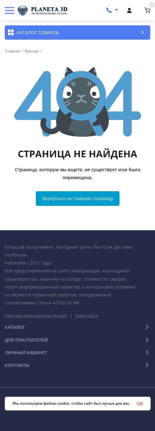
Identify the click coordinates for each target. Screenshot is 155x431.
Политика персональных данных (36, 315)
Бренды (32, 51)
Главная (12, 51)
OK (140, 404)
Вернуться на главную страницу (77, 198)
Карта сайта (86, 315)
